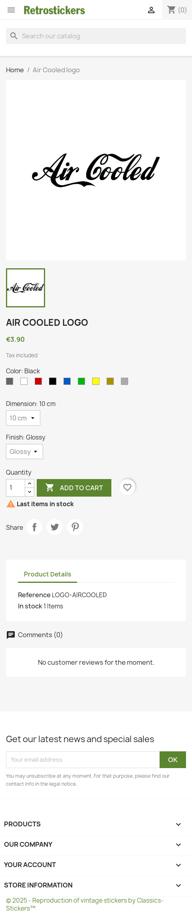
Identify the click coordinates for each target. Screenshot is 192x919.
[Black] (54, 383)
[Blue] (68, 383)
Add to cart (74, 488)
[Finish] (24, 451)
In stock (30, 606)
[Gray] (11, 383)
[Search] (96, 36)
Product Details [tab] (47, 574)
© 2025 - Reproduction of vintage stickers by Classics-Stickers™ (85, 904)
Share (34, 527)
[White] (25, 383)
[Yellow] (97, 383)
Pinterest (75, 527)
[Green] (83, 383)
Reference (34, 595)
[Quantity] (15, 488)
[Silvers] (126, 383)
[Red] (40, 383)
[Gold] (112, 383)
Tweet (55, 527)
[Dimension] (23, 418)
